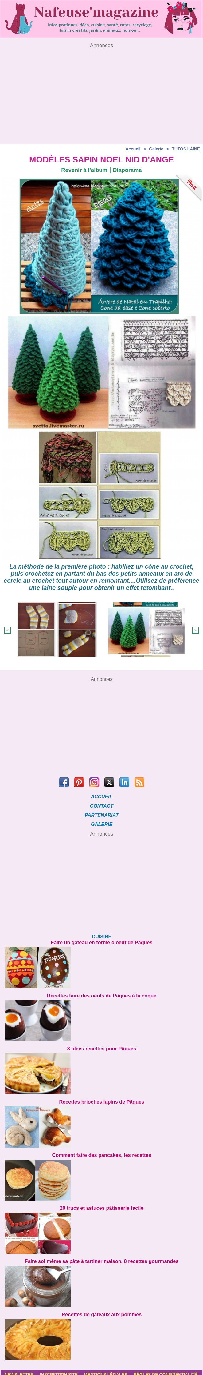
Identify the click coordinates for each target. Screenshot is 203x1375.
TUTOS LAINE (185, 147)
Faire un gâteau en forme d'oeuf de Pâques (102, 939)
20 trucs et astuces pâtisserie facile (102, 1203)
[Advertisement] (101, 91)
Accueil (132, 147)
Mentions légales (110, 1370)
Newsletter (19, 1370)
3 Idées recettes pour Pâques (101, 1045)
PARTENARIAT (101, 812)
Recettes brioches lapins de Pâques (102, 1098)
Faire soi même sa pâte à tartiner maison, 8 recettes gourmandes (102, 1256)
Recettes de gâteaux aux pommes (101, 1309)
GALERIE (101, 822)
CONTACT (101, 803)
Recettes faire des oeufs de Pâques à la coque (101, 992)
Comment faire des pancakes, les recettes (101, 1151)
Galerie (155, 147)
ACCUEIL (101, 794)
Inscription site (61, 1370)
